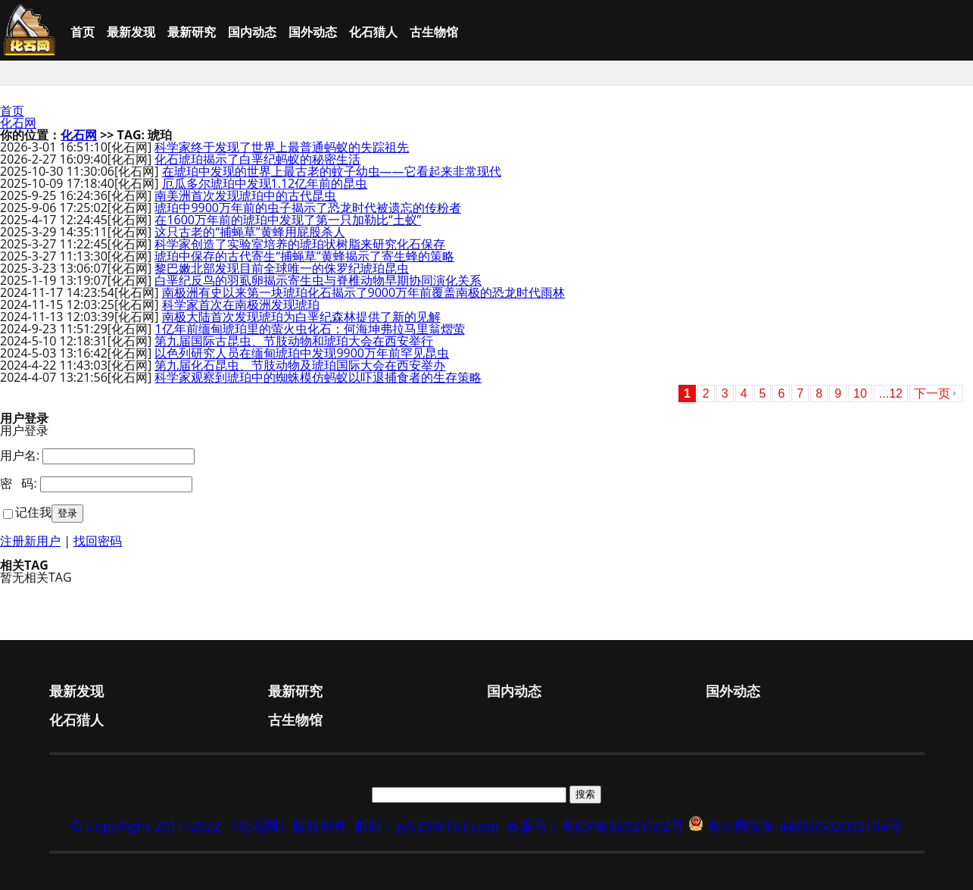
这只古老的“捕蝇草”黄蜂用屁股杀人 (249, 231)
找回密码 (97, 540)
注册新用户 (30, 540)
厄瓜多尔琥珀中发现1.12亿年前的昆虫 (265, 183)
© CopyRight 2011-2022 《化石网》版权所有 (209, 826)
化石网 (18, 122)
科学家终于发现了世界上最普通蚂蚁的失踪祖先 (281, 147)
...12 (891, 393)
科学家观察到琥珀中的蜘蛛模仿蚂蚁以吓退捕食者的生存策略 (318, 377)
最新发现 (131, 31)
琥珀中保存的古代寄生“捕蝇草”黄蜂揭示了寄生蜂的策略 (304, 256)
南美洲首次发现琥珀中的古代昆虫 (245, 195)
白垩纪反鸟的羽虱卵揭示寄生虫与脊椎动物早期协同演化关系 (318, 280)
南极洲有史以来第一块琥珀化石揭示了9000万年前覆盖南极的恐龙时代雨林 (364, 292)
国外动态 (312, 31)
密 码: (18, 483)
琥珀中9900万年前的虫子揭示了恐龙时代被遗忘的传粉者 (307, 207)
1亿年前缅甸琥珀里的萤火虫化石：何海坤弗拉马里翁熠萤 (309, 328)
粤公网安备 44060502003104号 (804, 826)
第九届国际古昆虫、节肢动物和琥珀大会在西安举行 (293, 341)
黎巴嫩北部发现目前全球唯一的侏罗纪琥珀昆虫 (281, 268)
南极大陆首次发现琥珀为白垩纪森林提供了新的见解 (301, 316)
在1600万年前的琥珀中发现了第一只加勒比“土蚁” (287, 219)
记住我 (33, 512)
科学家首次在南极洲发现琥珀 (241, 304)
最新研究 (191, 31)
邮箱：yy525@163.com (426, 826)
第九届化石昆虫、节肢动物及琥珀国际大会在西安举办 (299, 365)
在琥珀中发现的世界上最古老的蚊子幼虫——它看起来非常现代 (331, 171)
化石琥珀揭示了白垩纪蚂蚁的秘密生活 (257, 159)
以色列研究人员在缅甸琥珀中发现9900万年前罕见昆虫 (301, 353)
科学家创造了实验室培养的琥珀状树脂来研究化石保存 (299, 244)
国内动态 (252, 31)
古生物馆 (434, 31)
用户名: (19, 455)
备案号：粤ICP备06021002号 (596, 826)
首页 (82, 31)
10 (860, 393)
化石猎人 (373, 31)
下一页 (932, 393)
